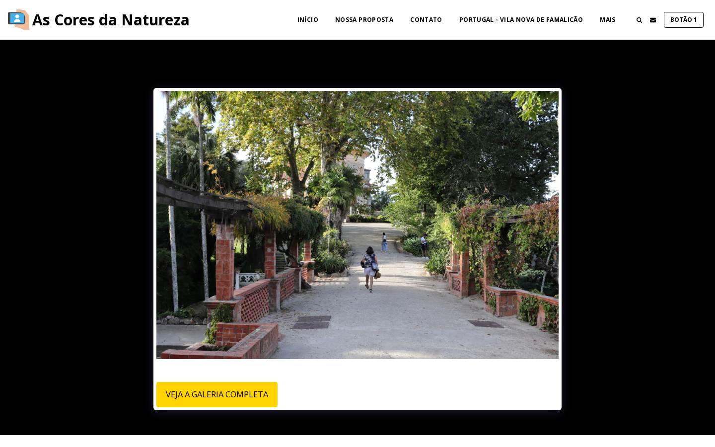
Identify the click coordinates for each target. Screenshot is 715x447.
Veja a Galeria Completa (217, 394)
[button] (639, 20)
